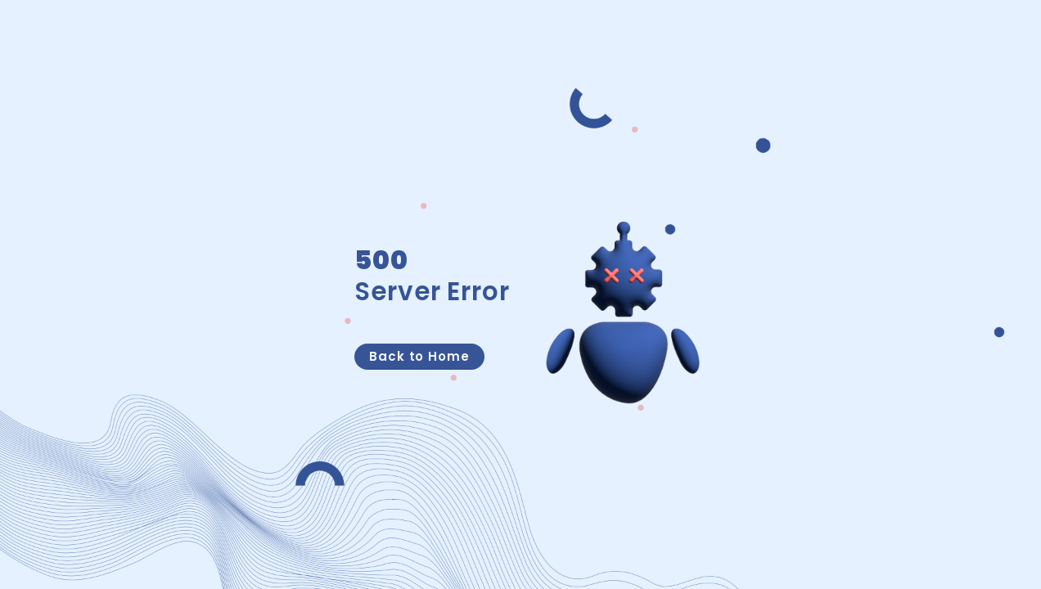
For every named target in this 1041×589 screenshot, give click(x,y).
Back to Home (419, 356)
